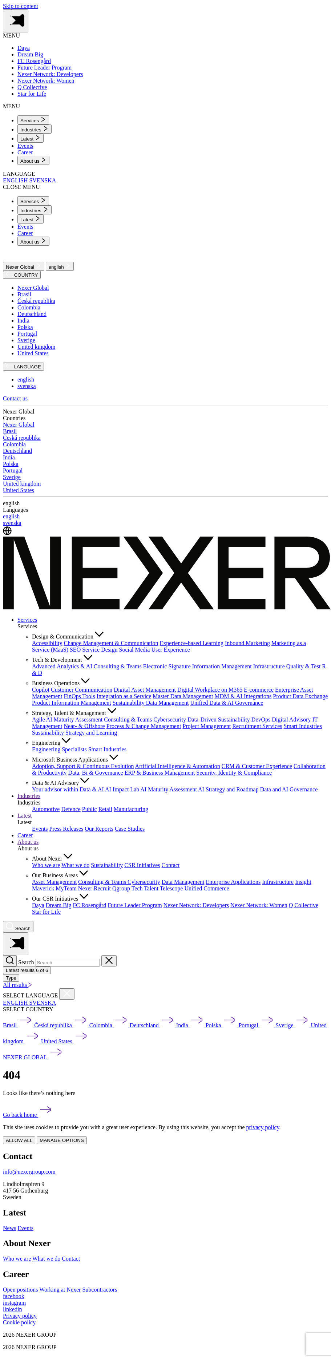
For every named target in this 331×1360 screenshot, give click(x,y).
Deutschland (32, 314)
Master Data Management (183, 696)
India (23, 320)
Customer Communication (81, 690)
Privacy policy (20, 1316)
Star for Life (46, 912)
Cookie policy (19, 1322)
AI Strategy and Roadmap (228, 789)
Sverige (26, 340)
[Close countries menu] (66, 994)
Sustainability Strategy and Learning (74, 733)
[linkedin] (12, 1309)
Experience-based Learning (191, 643)
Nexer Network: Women (258, 905)
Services (27, 620)
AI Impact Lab (122, 789)
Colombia (28, 307)
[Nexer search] (18, 926)
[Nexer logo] (167, 607)
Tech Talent (146, 888)
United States (33, 353)
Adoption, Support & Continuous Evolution (83, 766)
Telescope (171, 888)
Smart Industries (303, 726)
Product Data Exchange (300, 696)
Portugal (27, 334)
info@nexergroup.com (29, 1172)
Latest (24, 816)
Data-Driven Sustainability (218, 719)
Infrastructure (269, 666)
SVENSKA (42, 180)
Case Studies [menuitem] (130, 829)
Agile (38, 719)
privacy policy (262, 1127)
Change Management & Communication (111, 643)
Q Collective (303, 905)
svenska (26, 386)
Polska (25, 327)
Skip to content (20, 6)
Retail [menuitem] (105, 809)
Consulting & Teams (118, 666)
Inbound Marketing (247, 643)
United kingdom (36, 347)
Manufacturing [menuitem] (131, 809)
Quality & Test (303, 666)
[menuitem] (33, 119)
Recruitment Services (257, 726)
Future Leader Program (135, 905)
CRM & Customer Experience (257, 766)
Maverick (43, 888)
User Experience (170, 650)
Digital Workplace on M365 (209, 690)
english (60, 266)
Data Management (183, 882)
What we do (75, 865)
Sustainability (107, 865)
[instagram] (14, 1303)
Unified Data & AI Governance (226, 703)
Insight (303, 882)
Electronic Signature (167, 666)
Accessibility (47, 643)
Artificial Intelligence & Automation (177, 766)
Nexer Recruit (94, 888)
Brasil (24, 294)
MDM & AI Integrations (242, 696)
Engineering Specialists (59, 749)
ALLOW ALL (19, 1140)
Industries (28, 796)
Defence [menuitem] (70, 809)
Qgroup (121, 888)
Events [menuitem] (25, 146)
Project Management (206, 726)
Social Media (134, 650)
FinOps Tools (79, 696)
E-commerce (259, 690)
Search (26, 962)
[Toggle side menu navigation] (15, 20)
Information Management (222, 666)
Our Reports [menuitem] (99, 829)
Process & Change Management (143, 726)
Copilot (40, 690)
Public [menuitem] (89, 809)
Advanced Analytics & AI (62, 666)
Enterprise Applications (233, 882)
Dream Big (59, 905)
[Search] (10, 960)
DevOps (260, 719)
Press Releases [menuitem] (66, 829)
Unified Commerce (206, 888)
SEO (75, 650)
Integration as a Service (124, 696)
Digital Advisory (291, 719)
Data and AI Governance (289, 789)
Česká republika (36, 301)
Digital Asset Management (145, 690)
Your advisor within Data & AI (68, 789)
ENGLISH (16, 180)
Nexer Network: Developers (196, 905)
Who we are (46, 865)
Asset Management (54, 882)
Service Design (99, 650)
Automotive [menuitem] (46, 809)
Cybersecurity (169, 719)
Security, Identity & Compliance (234, 773)
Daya (38, 905)
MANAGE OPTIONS (62, 1140)
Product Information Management (71, 703)
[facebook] (13, 1296)
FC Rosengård (89, 905)
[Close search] (109, 960)
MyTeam (66, 888)
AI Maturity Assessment (74, 719)
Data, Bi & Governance (95, 773)
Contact (171, 865)
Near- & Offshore (84, 726)
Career (25, 835)
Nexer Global (23, 266)
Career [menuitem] (25, 152)
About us (28, 842)
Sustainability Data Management (151, 703)
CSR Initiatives (142, 865)
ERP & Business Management (160, 773)
